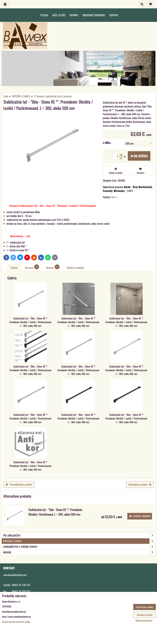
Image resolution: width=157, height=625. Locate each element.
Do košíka (139, 156)
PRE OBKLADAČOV (79, 535)
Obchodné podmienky (93, 15)
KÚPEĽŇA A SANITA (79, 541)
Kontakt (113, 15)
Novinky (74, 15)
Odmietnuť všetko (144, 614)
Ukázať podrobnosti (143, 620)
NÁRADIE (79, 552)
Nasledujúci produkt (140, 484)
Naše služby (59, 15)
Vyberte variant (139, 516)
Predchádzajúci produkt (19, 484)
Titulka (44, 15)
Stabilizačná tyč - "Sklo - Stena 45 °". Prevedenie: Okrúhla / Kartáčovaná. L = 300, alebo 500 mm (55, 512)
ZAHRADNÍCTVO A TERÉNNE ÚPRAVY (79, 546)
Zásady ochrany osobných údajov (16, 621)
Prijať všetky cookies (144, 607)
